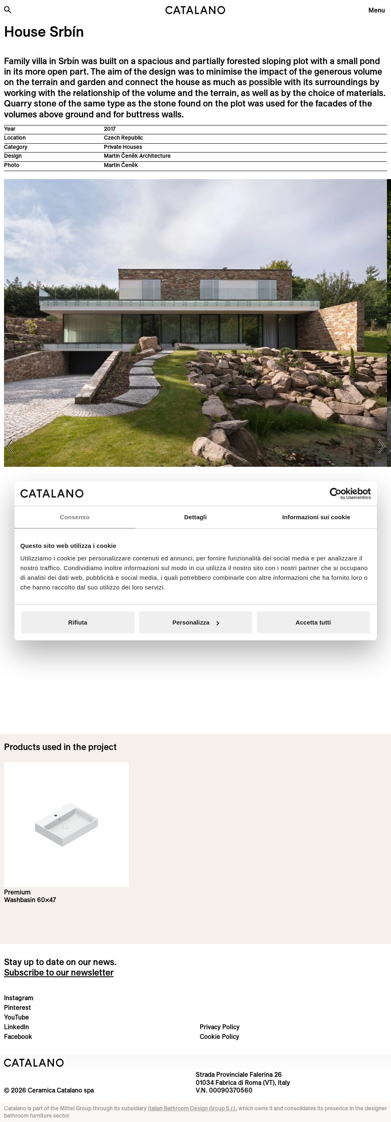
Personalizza (195, 622)
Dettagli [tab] (195, 516)
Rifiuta (77, 622)
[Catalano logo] (196, 10)
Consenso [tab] (74, 516)
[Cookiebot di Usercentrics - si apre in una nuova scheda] (335, 493)
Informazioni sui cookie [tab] (316, 516)
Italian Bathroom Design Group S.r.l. (192, 1108)
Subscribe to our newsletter (59, 972)
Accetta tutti (313, 622)
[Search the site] (7, 9)
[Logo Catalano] (34, 1063)
